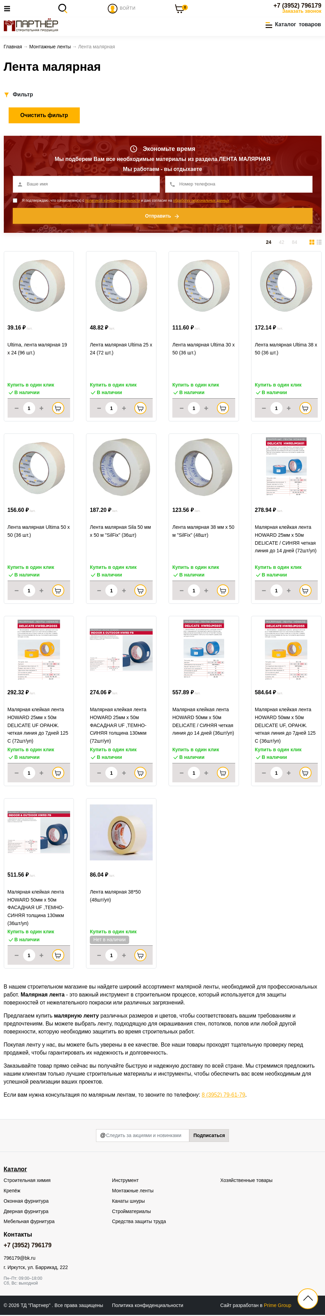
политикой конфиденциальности (112, 201)
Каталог (15, 1170)
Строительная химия (27, 1181)
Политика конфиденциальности (147, 1306)
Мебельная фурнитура (29, 1222)
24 (268, 243)
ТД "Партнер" (36, 1306)
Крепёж (12, 1191)
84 (294, 243)
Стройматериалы (131, 1212)
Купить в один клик (31, 386)
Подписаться (209, 1136)
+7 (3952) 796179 (298, 5)
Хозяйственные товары (246, 1181)
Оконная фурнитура (26, 1201)
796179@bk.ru (20, 1258)
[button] (293, 25)
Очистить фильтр (44, 116)
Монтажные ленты (132, 1191)
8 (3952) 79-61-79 (223, 1096)
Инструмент (125, 1181)
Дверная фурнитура (26, 1212)
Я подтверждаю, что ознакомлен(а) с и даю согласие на (125, 201)
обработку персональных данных (201, 201)
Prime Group (277, 1306)
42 (281, 243)
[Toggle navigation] (9, 8)
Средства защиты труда (139, 1222)
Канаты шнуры (128, 1201)
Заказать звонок (301, 11)
